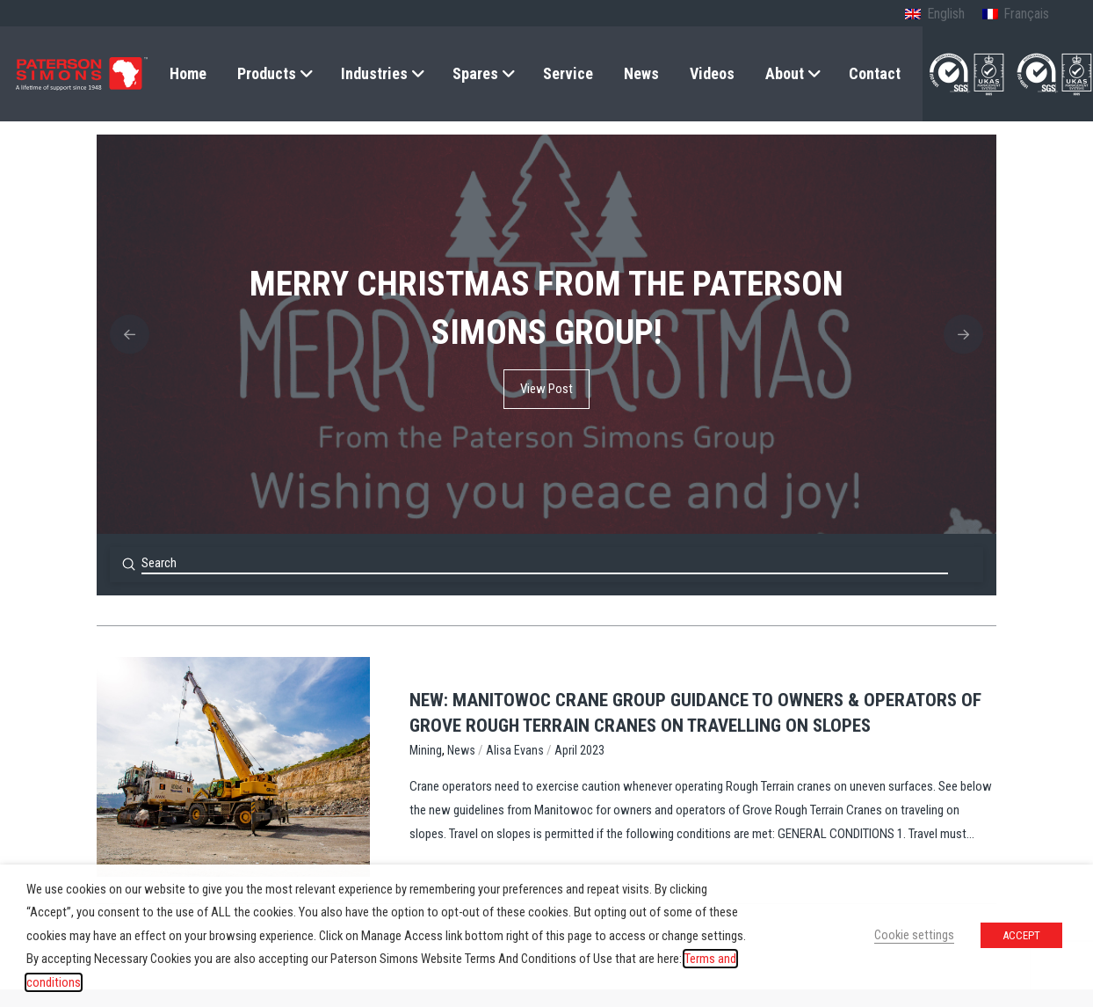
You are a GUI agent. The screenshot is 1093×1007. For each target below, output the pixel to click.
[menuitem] (934, 15)
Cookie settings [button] (914, 935)
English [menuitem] (946, 13)
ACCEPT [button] (1021, 935)
